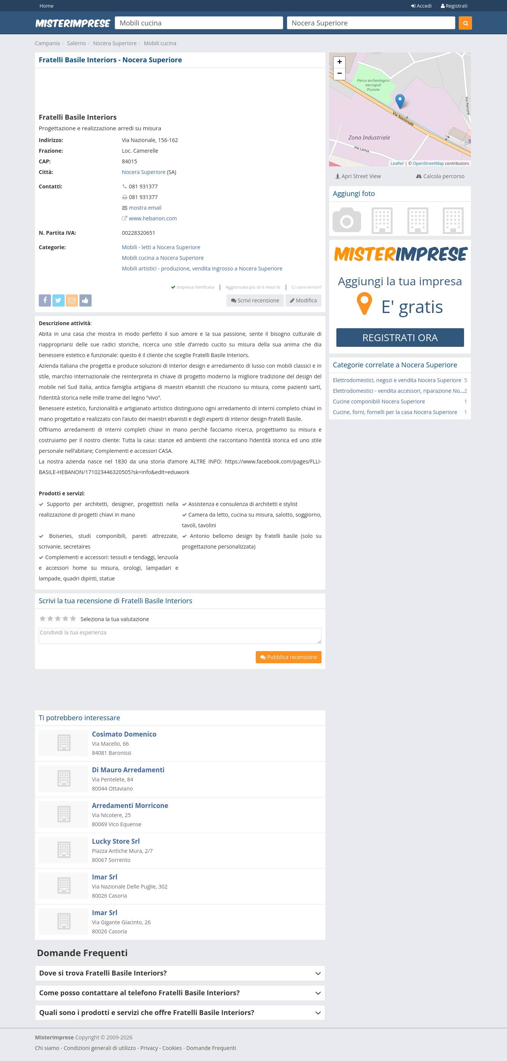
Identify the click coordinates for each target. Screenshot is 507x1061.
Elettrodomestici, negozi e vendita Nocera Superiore (397, 380)
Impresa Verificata (192, 287)
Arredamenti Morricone (130, 805)
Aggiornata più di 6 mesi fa (252, 287)
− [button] (339, 74)
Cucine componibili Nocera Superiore (379, 401)
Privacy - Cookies (161, 1048)
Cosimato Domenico (124, 734)
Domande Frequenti (211, 1048)
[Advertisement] (180, 89)
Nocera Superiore (115, 43)
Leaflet (397, 163)
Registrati (454, 5)
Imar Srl (104, 877)
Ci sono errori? (307, 287)
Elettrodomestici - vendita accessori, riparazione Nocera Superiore (414, 390)
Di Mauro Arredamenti (128, 769)
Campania (47, 43)
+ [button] (339, 62)
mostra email (145, 207)
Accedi (421, 5)
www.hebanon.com (153, 218)
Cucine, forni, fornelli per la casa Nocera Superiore (395, 412)
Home (47, 5)
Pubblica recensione (288, 657)
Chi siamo (47, 1048)
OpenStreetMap (428, 163)
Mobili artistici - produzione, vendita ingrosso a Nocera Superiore (202, 268)
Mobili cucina (160, 43)
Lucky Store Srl (116, 841)
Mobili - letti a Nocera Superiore (161, 247)
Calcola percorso (440, 176)
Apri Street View (358, 176)
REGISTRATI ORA (400, 337)
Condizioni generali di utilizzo (100, 1048)
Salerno (76, 43)
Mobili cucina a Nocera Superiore (163, 257)
